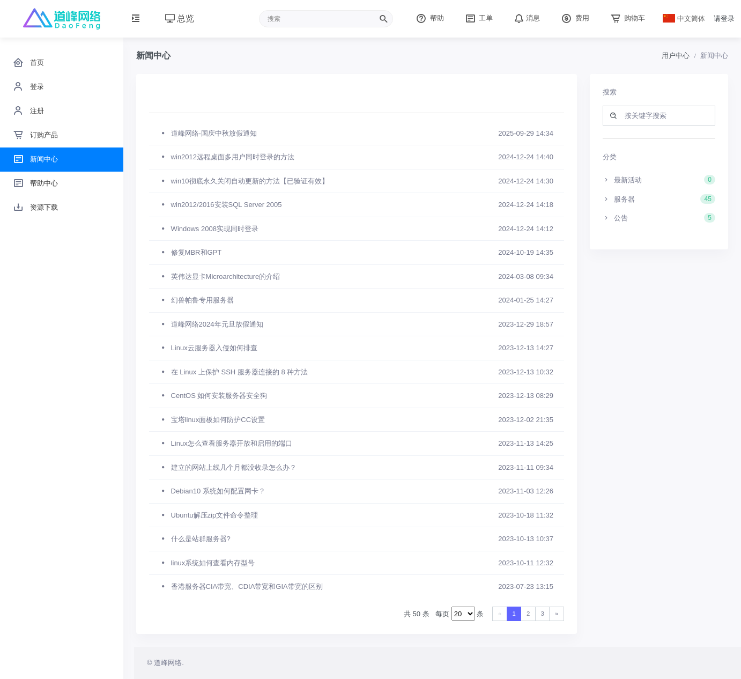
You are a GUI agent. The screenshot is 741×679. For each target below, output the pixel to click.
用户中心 (676, 55)
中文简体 (684, 18)
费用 (574, 18)
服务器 (659, 199)
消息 (526, 18)
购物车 (627, 18)
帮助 (429, 18)
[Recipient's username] (326, 18)
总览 (179, 18)
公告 (659, 218)
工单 (478, 18)
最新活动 (659, 179)
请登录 (724, 18)
